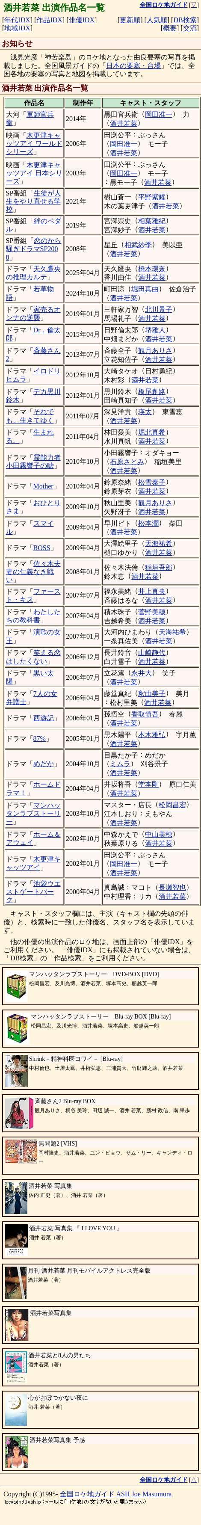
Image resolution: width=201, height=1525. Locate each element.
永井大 (141, 673)
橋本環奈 (152, 268)
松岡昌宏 (172, 804)
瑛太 (145, 411)
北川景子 (158, 309)
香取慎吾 (145, 714)
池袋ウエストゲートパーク (33, 891)
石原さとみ (127, 461)
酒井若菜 (123, 123)
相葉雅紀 (152, 221)
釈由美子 (152, 693)
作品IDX (49, 20)
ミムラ (120, 763)
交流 (190, 28)
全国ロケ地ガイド (87, 1494)
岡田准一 (158, 114)
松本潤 (148, 523)
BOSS (41, 547)
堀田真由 (145, 289)
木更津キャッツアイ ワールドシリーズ (34, 143)
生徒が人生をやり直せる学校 (34, 201)
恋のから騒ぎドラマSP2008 (34, 249)
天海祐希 (158, 543)
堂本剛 (148, 784)
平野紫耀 (152, 197)
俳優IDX (82, 20)
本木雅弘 (152, 734)
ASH (123, 1494)
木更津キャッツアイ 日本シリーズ (34, 173)
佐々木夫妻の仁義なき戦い (33, 571)
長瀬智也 (172, 887)
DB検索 (184, 20)
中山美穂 (158, 834)
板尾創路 (152, 391)
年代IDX (17, 20)
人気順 (157, 20)
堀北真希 (152, 432)
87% (39, 738)
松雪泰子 (152, 482)
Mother (43, 486)
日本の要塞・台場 (133, 65)
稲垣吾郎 (158, 567)
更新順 (130, 20)
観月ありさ (155, 350)
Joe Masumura (152, 1494)
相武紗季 (138, 245)
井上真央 (152, 591)
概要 (170, 28)
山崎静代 (152, 652)
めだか (43, 763)
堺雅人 (155, 330)
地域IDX (17, 28)
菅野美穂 (152, 612)
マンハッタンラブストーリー (33, 813)
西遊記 (43, 718)
